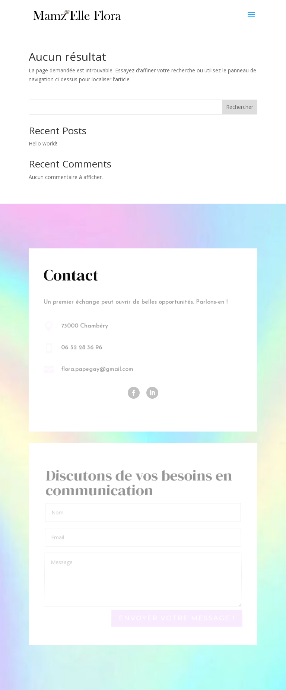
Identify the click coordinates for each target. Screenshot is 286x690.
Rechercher (239, 106)
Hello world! (43, 143)
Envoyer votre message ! (177, 618)
